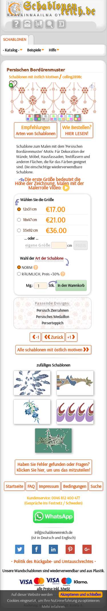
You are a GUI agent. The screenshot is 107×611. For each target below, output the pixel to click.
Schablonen (14, 39)
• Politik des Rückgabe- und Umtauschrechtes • (53, 561)
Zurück (53, 336)
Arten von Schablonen (35, 133)
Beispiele (34, 50)
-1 (35, 336)
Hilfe (52, 50)
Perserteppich (52, 322)
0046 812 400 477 (65, 497)
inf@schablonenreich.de (53, 532)
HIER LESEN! (76, 133)
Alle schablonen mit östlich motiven (53, 349)
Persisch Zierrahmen (52, 310)
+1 (71, 336)
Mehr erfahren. (53, 606)
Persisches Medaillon (52, 316)
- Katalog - (11, 50)
